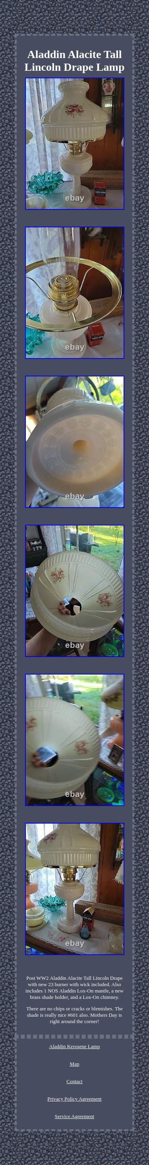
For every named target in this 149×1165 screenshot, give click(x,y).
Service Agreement (74, 1116)
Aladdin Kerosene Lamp (74, 1046)
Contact (74, 1081)
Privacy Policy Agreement (74, 1099)
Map (74, 1064)
